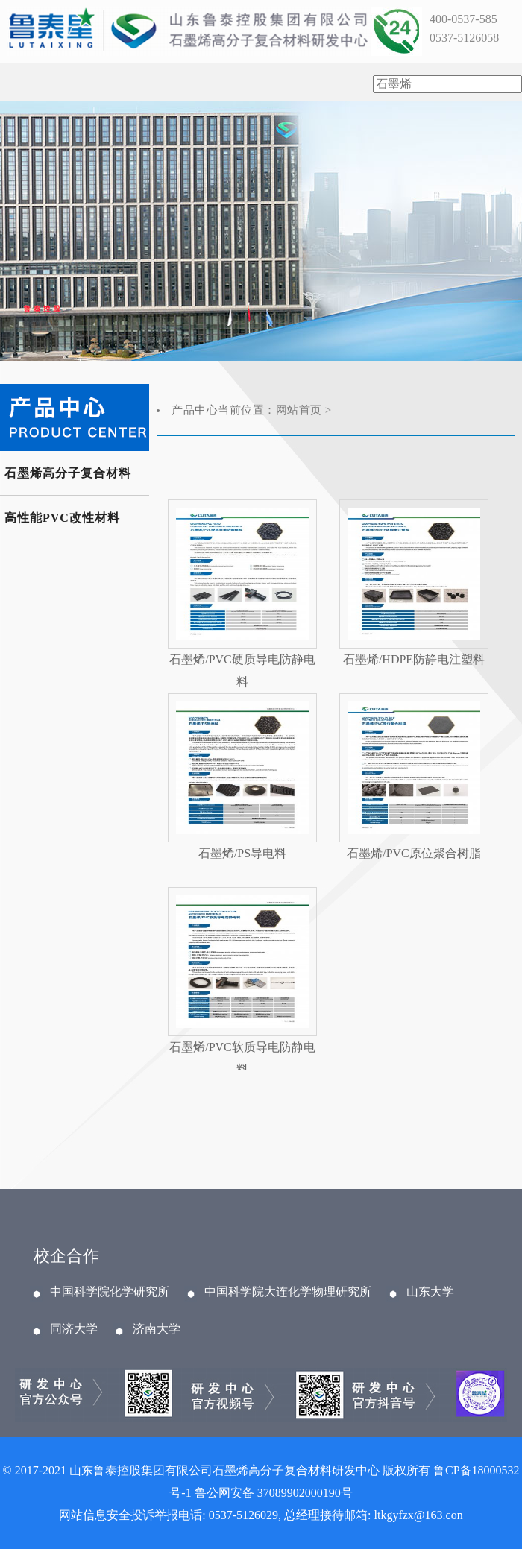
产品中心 (195, 410)
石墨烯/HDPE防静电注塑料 (414, 659)
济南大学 (156, 1329)
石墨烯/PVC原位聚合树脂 (414, 853)
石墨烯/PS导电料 (242, 853)
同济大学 (74, 1329)
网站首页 (299, 410)
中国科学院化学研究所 (109, 1292)
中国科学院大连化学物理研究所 (287, 1292)
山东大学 (430, 1292)
